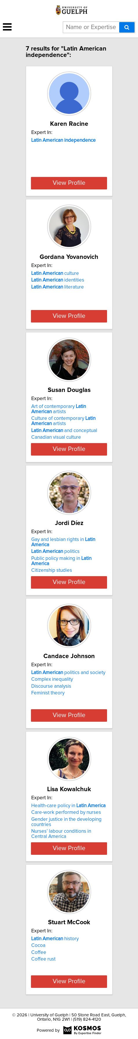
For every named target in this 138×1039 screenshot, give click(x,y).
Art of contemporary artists (58, 409)
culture (55, 273)
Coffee (38, 952)
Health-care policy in (68, 805)
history (55, 938)
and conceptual (64, 430)
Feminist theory (48, 693)
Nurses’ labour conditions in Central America (61, 834)
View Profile (69, 183)
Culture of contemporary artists (63, 421)
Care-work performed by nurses (66, 812)
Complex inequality (52, 679)
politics (55, 551)
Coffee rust (43, 959)
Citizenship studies (51, 570)
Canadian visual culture (56, 437)
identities (57, 280)
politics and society (68, 672)
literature (57, 287)
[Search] (127, 27)
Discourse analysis (51, 686)
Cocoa (38, 945)
